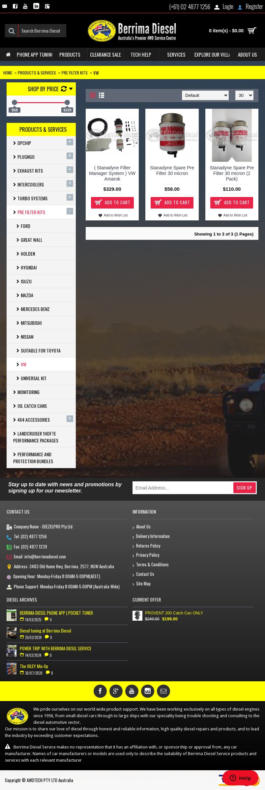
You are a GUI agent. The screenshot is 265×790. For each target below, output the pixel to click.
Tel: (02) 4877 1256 (27, 537)
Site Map (141, 584)
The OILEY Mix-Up (34, 666)
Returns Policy (146, 546)
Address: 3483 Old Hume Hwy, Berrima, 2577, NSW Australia (60, 567)
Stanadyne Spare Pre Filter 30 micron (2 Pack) (232, 173)
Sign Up (244, 487)
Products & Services (37, 72)
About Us (141, 527)
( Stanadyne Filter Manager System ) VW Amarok (112, 173)
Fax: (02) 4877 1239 (27, 547)
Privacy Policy (145, 555)
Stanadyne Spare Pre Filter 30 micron (172, 170)
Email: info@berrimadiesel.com (36, 557)
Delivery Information (151, 536)
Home (7, 72)
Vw (96, 72)
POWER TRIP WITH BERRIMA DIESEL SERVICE (55, 648)
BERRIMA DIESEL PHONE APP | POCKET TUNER (56, 612)
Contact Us (143, 574)
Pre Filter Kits (75, 72)
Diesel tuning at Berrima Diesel (45, 630)
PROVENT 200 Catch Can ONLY (174, 613)
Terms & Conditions (150, 565)
